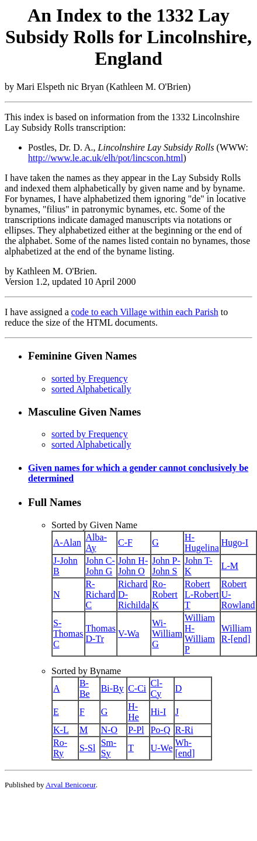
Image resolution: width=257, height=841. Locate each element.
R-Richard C (101, 594)
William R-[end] (236, 633)
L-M (229, 566)
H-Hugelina (202, 542)
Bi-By (112, 688)
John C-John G (100, 566)
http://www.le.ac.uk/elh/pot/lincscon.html (105, 158)
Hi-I (158, 712)
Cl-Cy (156, 688)
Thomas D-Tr (101, 633)
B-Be (84, 688)
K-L (61, 730)
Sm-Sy (109, 748)
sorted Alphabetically (91, 389)
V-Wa (128, 633)
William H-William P (200, 633)
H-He (133, 712)
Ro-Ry (60, 748)
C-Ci (137, 688)
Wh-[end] (185, 748)
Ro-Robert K (165, 594)
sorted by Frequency (89, 378)
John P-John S (166, 566)
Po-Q (161, 730)
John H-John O (133, 566)
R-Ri (184, 730)
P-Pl (136, 730)
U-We (162, 748)
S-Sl (87, 748)
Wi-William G (167, 633)
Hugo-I (234, 542)
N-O (109, 730)
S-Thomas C (68, 633)
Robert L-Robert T (202, 594)
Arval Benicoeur (71, 784)
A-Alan (67, 542)
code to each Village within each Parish (144, 312)
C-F (125, 542)
